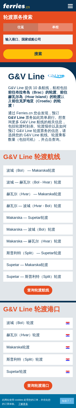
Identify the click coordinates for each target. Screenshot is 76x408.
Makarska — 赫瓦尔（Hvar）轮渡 (33, 241)
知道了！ (67, 400)
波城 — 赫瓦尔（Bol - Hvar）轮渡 (33, 182)
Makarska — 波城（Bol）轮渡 (30, 229)
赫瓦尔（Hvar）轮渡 (23, 335)
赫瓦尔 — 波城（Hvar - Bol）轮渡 (33, 206)
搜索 (38, 54)
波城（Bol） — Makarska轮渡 (30, 170)
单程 (55, 27)
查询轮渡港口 (38, 386)
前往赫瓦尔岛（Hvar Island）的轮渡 (37, 94)
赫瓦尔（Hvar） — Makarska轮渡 (33, 194)
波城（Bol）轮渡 (20, 323)
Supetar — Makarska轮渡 (27, 265)
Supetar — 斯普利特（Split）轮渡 (33, 276)
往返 (20, 27)
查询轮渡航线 (38, 290)
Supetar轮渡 (16, 371)
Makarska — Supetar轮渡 (27, 217)
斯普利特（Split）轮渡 (24, 359)
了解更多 (23, 404)
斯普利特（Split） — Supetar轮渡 (33, 253)
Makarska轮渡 (18, 347)
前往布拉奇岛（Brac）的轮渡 (32, 92)
